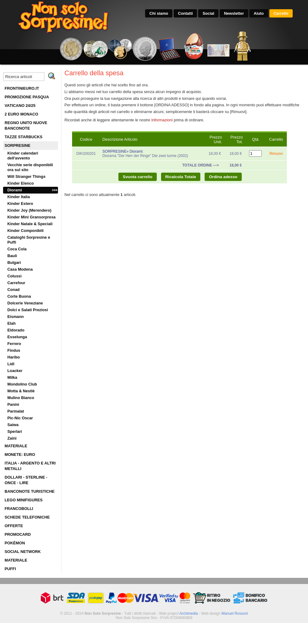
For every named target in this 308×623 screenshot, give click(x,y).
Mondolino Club (22, 384)
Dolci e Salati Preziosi (27, 310)
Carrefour (16, 282)
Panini (13, 404)
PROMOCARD (18, 534)
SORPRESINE (17, 145)
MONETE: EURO (20, 454)
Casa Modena (20, 269)
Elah (11, 323)
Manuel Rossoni (234, 613)
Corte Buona (19, 296)
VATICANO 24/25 (20, 105)
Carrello (281, 13)
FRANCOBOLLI (19, 508)
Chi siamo (158, 13)
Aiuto (259, 13)
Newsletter (234, 13)
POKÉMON (15, 543)
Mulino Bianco (20, 397)
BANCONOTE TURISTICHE (30, 491)
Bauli (12, 255)
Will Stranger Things (26, 176)
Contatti (185, 13)
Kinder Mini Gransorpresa (31, 217)
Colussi (14, 276)
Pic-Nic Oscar (20, 418)
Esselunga (17, 337)
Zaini (12, 438)
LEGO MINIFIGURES (24, 500)
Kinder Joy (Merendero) (29, 210)
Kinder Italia (18, 196)
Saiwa (12, 424)
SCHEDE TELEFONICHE (27, 517)
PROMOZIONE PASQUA (27, 97)
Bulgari (14, 262)
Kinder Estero (20, 203)
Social (208, 13)
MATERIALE (16, 446)
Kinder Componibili (25, 230)
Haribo (13, 357)
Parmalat (15, 411)
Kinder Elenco (20, 183)
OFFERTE (14, 525)
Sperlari (14, 431)
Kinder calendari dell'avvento (22, 155)
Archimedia (188, 613)
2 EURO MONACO (21, 114)
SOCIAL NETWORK (23, 551)
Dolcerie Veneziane (25, 303)
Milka (12, 377)
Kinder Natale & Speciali (29, 223)
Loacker (14, 370)
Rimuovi (276, 153)
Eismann (15, 316)
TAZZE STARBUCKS (23, 137)
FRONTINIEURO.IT (22, 88)
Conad (13, 289)
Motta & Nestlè (21, 391)
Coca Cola (17, 249)
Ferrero (14, 343)
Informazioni (162, 120)
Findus (13, 350)
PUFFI (10, 568)
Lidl (10, 364)
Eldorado (15, 330)
